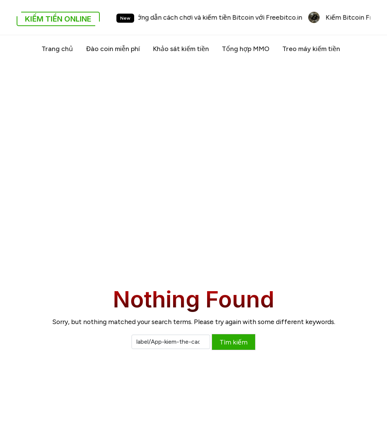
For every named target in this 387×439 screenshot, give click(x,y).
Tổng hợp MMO (245, 49)
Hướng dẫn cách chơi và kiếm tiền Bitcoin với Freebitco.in (217, 17)
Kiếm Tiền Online (58, 18)
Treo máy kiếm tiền (311, 49)
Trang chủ (57, 49)
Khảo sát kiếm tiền (181, 49)
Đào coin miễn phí (113, 49)
